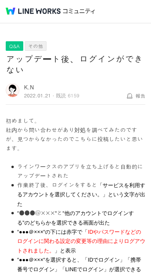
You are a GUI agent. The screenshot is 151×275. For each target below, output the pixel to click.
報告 (140, 95)
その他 (35, 46)
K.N (29, 87)
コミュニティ (79, 11)
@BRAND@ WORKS (33, 11)
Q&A (14, 46)
